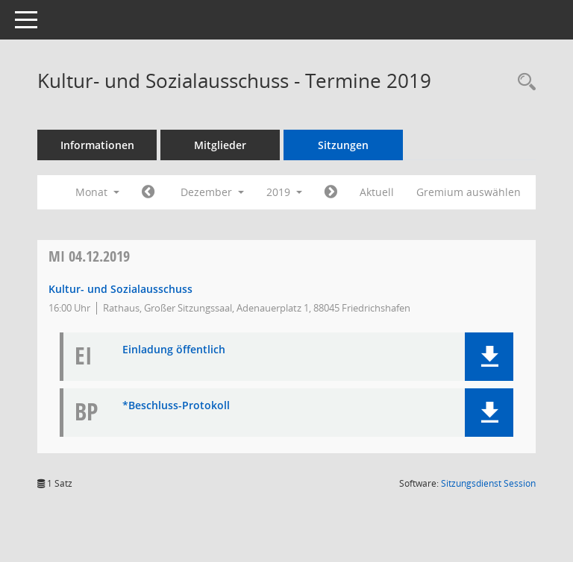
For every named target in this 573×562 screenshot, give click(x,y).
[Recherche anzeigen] (523, 82)
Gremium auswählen (468, 192)
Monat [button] (97, 192)
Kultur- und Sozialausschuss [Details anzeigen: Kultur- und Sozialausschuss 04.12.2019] (120, 289)
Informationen (97, 145)
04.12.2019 (89, 256)
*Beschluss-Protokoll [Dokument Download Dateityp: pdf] (176, 406)
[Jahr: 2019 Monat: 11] (148, 192)
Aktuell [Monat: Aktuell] (377, 192)
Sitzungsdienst (488, 483)
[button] (489, 356)
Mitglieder (220, 145)
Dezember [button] (212, 192)
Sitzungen (343, 145)
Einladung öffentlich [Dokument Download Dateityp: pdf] (173, 350)
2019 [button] (284, 192)
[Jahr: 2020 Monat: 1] (330, 192)
